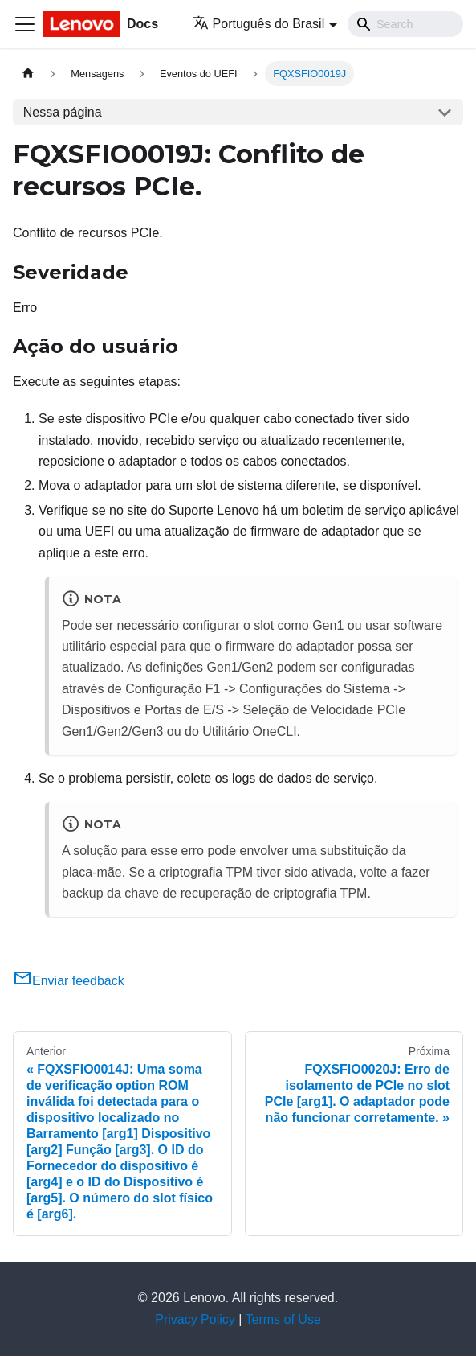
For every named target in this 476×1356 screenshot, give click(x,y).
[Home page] (28, 73)
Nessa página (62, 112)
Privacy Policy (195, 1319)
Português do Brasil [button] (259, 24)
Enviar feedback (68, 981)
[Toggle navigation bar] (25, 24)
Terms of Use (283, 1319)
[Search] (405, 24)
